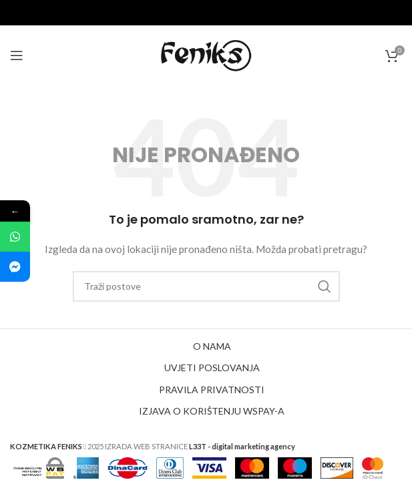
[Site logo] (206, 54)
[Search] (206, 286)
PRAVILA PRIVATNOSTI (211, 389)
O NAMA (212, 346)
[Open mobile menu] (16, 55)
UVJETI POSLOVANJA (212, 367)
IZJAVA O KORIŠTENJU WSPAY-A (211, 411)
